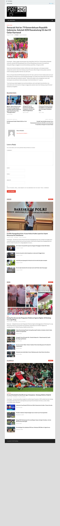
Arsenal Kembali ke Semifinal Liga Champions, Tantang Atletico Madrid (29, 395)
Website (9, 180)
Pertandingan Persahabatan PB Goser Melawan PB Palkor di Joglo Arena (33, 427)
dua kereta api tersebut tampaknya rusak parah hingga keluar (30, 253)
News (8, 316)
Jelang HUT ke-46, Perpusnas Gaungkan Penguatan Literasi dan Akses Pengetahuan (29, 108)
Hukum (8, 231)
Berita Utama (9, 25)
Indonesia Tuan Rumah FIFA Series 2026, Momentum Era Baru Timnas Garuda (34, 405)
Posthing (16, 441)
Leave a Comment (23, 34)
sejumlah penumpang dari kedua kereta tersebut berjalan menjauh (31, 260)
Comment (10, 150)
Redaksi (17, 34)
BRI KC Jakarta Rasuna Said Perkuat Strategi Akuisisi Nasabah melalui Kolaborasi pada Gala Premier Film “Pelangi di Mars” (14, 109)
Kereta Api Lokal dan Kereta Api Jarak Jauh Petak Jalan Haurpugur (31, 267)
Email (8, 174)
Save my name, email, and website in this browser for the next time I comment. (28, 187)
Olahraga (9, 393)
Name (8, 167)
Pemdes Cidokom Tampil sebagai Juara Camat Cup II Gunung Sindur (31, 412)
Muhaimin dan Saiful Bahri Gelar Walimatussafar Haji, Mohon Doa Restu (33, 352)
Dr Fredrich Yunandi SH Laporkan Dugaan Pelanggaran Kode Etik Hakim (33, 245)
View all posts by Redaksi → (22, 133)
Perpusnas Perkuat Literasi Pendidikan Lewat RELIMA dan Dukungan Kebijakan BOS (45, 108)
